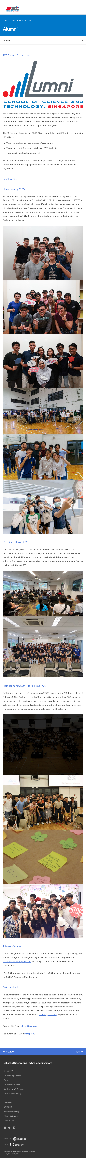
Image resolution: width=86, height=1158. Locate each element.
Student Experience (12, 1075)
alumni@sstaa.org (48, 1014)
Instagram (29, 1033)
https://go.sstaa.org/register (17, 961)
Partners (7, 1080)
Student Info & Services (14, 1089)
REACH (7, 1107)
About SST (8, 1071)
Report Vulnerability (11, 1111)
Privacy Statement (11, 1116)
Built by (16, 1144)
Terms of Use (9, 1120)
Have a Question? (11, 1093)
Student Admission (12, 1084)
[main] (43, 535)
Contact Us (8, 1102)
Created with (17, 1139)
